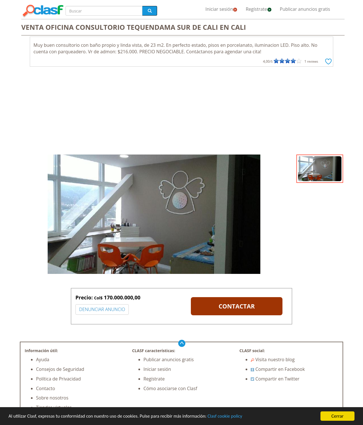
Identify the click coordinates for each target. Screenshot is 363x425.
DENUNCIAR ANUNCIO (102, 309)
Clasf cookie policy (232, 417)
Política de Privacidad (58, 379)
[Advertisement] (181, 112)
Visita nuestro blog (273, 359)
